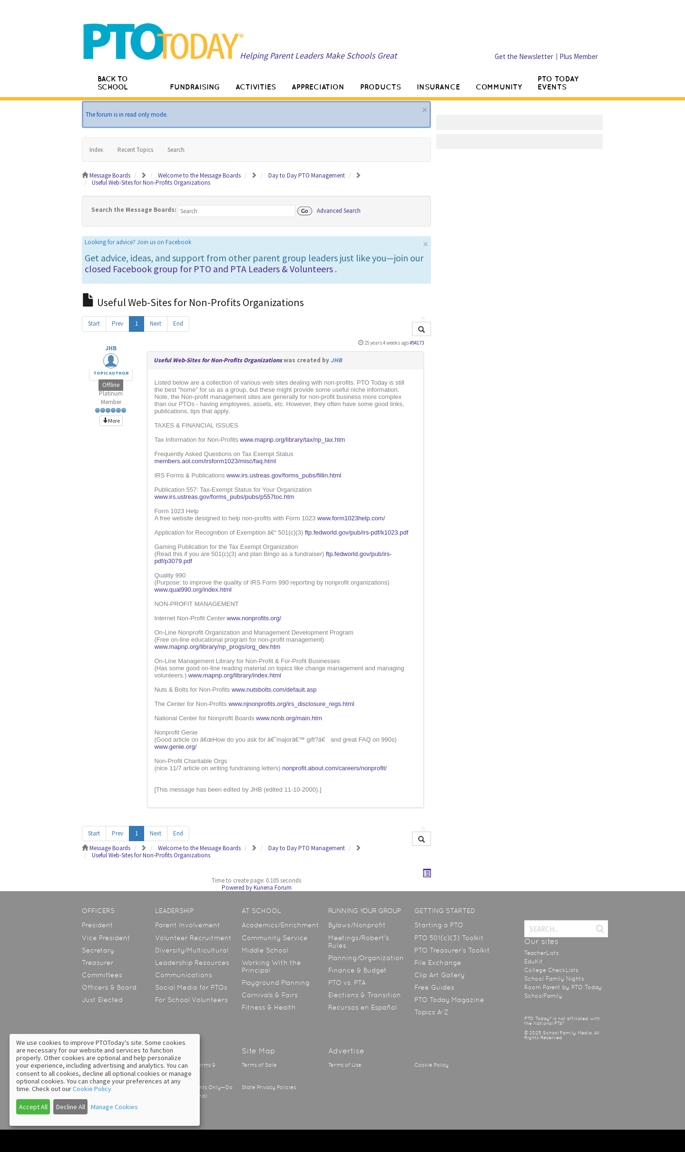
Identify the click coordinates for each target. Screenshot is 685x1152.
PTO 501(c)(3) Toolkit (449, 938)
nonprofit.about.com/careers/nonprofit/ (334, 768)
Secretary (98, 950)
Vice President (106, 938)
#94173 (417, 342)
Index (96, 150)
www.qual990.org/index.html (193, 589)
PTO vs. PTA (347, 982)
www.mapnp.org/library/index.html (234, 675)
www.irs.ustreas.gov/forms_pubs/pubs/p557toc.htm (224, 496)
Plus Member (578, 56)
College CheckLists (551, 970)
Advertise (346, 1050)
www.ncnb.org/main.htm (289, 718)
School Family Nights (554, 978)
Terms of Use (345, 1065)
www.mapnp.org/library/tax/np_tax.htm (292, 439)
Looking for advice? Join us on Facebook (138, 242)
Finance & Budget (357, 970)
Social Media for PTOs (191, 987)
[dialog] (105, 1080)
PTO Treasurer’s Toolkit (452, 950)
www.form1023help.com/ (351, 518)
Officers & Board (109, 987)
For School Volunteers (191, 999)
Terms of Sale (259, 1065)
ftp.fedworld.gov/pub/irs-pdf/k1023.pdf (357, 532)
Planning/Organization (366, 958)
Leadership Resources (192, 962)
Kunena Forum (273, 888)
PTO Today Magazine (449, 999)
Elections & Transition (364, 995)
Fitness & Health (269, 1007)
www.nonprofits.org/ (254, 618)
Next (155, 323)
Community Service (275, 938)
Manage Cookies (114, 1107)
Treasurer (98, 962)
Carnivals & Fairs (270, 995)
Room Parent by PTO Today (563, 987)
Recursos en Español (362, 1007)
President (97, 925)
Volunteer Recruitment (193, 938)
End (178, 323)
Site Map (258, 1050)
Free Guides (434, 987)
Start (94, 323)
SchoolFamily (543, 996)
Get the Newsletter (524, 56)
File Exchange (437, 962)
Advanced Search (339, 210)
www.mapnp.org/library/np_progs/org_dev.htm (217, 646)
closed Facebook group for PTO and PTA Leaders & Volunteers (209, 269)
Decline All (70, 1106)
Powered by (237, 888)
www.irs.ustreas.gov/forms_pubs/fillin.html (283, 475)
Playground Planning (276, 982)
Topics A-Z (431, 1012)
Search (176, 150)
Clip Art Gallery (439, 975)
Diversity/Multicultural (191, 950)
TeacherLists (541, 953)
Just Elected (102, 999)
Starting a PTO (438, 925)
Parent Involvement (187, 925)
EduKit (533, 961)
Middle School (265, 950)
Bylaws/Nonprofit (357, 925)
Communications (183, 975)
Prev (117, 323)
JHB (111, 348)
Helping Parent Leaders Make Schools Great (318, 55)
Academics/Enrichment (280, 925)
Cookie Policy (431, 1065)
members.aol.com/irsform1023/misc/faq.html (215, 461)
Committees (102, 975)
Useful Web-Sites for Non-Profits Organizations (218, 360)
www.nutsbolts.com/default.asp (274, 689)
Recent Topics (135, 150)
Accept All (33, 1106)
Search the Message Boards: (133, 209)
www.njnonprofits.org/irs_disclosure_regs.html (291, 703)
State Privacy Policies (269, 1087)
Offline (110, 385)
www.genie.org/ (175, 746)
